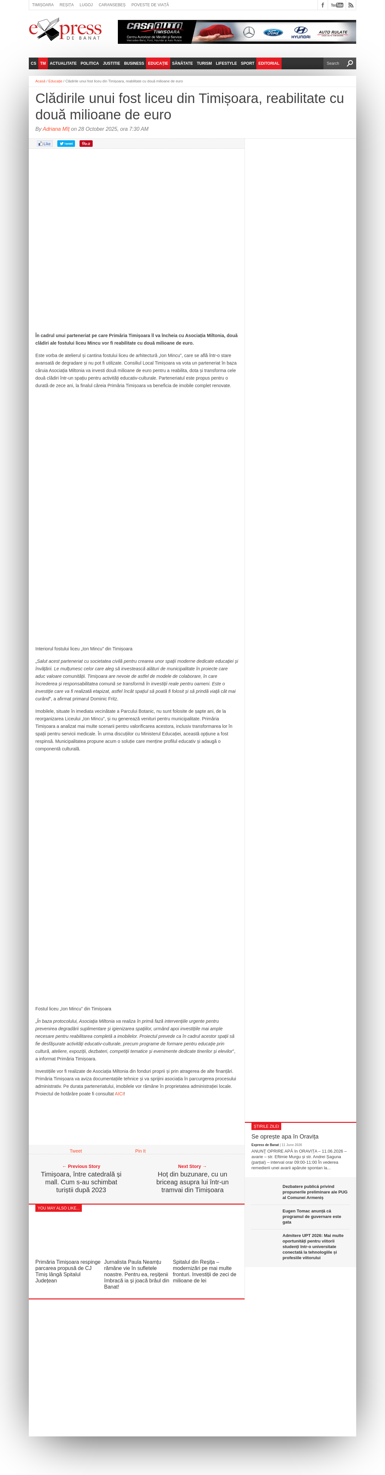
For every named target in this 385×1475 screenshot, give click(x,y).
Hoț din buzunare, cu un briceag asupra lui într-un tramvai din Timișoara (192, 1182)
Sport (247, 63)
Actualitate (63, 63)
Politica (90, 63)
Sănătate (182, 63)
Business (134, 63)
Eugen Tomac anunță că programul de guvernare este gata (312, 1217)
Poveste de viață (150, 5)
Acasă (40, 81)
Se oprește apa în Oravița (285, 1136)
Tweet (76, 1151)
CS (33, 63)
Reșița (67, 5)
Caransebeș (112, 5)
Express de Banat (265, 1145)
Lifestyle (226, 63)
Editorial (268, 63)
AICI (119, 1093)
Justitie (111, 63)
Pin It (140, 1151)
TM (43, 63)
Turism (204, 63)
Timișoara (43, 5)
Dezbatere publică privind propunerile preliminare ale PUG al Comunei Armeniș (315, 1192)
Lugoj (86, 5)
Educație (158, 63)
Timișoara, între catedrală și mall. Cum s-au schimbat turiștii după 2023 (81, 1182)
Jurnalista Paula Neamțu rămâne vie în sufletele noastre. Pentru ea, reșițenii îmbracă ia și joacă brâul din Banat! (136, 1274)
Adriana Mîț (56, 129)
